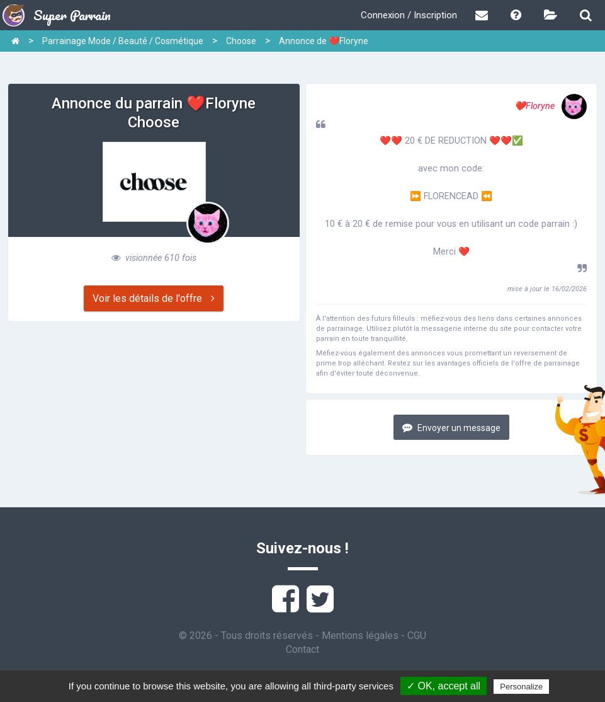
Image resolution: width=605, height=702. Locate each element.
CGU (416, 636)
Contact (302, 649)
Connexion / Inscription (409, 15)
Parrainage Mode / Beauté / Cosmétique (122, 41)
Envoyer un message (451, 427)
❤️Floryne (550, 106)
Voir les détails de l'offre (154, 298)
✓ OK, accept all (443, 686)
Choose (241, 41)
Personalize (521, 686)
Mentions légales (360, 636)
